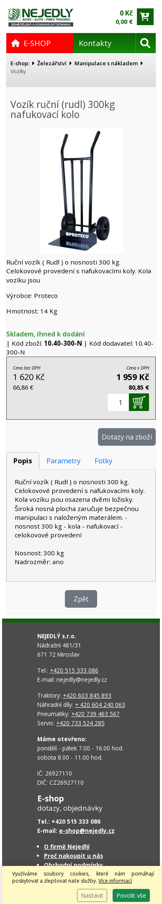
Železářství (52, 63)
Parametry (63, 460)
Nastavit (92, 895)
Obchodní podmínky (73, 865)
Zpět (81, 599)
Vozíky (18, 71)
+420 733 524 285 (80, 723)
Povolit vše (131, 895)
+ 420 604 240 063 (100, 705)
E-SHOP (31, 43)
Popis (22, 460)
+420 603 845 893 (87, 695)
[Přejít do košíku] (145, 16)
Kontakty (95, 43)
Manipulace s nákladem (106, 63)
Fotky (103, 460)
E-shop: (19, 63)
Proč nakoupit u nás (73, 856)
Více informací (115, 880)
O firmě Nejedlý (67, 846)
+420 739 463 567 (95, 714)
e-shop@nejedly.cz (87, 831)
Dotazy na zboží (127, 437)
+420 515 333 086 (74, 670)
